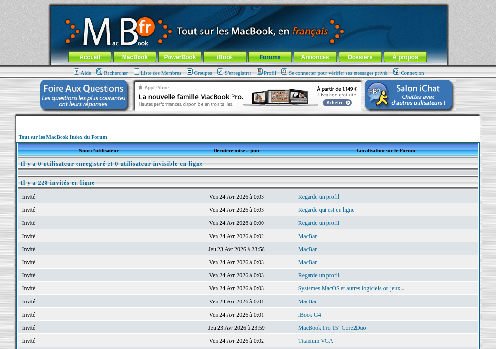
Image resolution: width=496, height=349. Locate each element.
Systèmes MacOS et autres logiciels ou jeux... (351, 288)
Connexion (408, 73)
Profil (266, 73)
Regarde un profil (319, 196)
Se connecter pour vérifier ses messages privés (334, 73)
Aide (82, 73)
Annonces (315, 57)
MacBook (135, 57)
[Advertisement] (248, 119)
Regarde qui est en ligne (326, 209)
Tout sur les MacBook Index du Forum (62, 137)
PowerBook (180, 57)
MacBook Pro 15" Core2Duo (332, 327)
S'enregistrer (234, 73)
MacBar (307, 236)
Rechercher (112, 73)
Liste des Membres (158, 73)
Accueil (89, 57)
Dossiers (360, 57)
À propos (405, 57)
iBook (225, 57)
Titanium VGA (315, 340)
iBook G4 (309, 314)
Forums (269, 57)
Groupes (199, 73)
